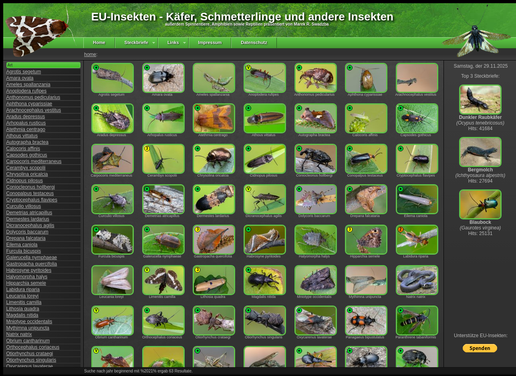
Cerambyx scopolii (26, 168)
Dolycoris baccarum (27, 232)
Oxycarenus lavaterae (29, 366)
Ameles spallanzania (28, 84)
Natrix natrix (19, 334)
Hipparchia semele (26, 283)
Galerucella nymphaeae (31, 257)
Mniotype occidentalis (29, 321)
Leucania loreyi (22, 296)
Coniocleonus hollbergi (30, 187)
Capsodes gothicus (26, 155)
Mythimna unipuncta (27, 328)
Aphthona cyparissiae (29, 104)
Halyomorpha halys (27, 276)
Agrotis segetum (23, 71)
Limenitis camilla (24, 302)
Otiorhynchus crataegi (29, 353)
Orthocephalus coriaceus (33, 347)
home (90, 54)
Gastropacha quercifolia (31, 264)
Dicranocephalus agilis (30, 225)
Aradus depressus (25, 116)
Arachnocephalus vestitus (33, 110)
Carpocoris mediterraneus (34, 161)
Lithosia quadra (22, 309)
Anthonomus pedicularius (33, 97)
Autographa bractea (27, 142)
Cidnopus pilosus (24, 180)
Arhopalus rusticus (26, 123)
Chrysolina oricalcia (27, 174)
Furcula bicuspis (23, 251)
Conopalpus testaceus (30, 193)
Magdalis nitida (22, 315)
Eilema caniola (22, 244)
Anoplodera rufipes (26, 91)
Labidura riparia (23, 289)
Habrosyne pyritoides (29, 270)
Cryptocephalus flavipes (31, 200)
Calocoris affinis (23, 148)
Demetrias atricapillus (29, 212)
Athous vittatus (22, 136)
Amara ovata (20, 78)
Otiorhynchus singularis (31, 360)
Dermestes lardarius (27, 219)
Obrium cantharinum (28, 341)
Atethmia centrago (25, 129)
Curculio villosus (23, 206)
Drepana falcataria (26, 238)
